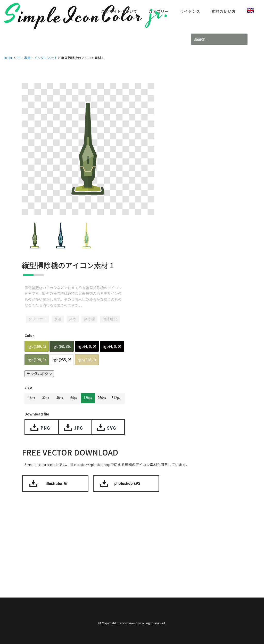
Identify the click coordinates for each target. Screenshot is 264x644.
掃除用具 (110, 318)
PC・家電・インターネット (36, 57)
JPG (78, 428)
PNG (46, 428)
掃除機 (89, 318)
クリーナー (37, 318)
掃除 (72, 318)
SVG (111, 428)
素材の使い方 (223, 11)
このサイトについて (119, 11)
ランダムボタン (39, 373)
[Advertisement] (135, 538)
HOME (8, 57)
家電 (57, 318)
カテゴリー (158, 11)
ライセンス (190, 11)
